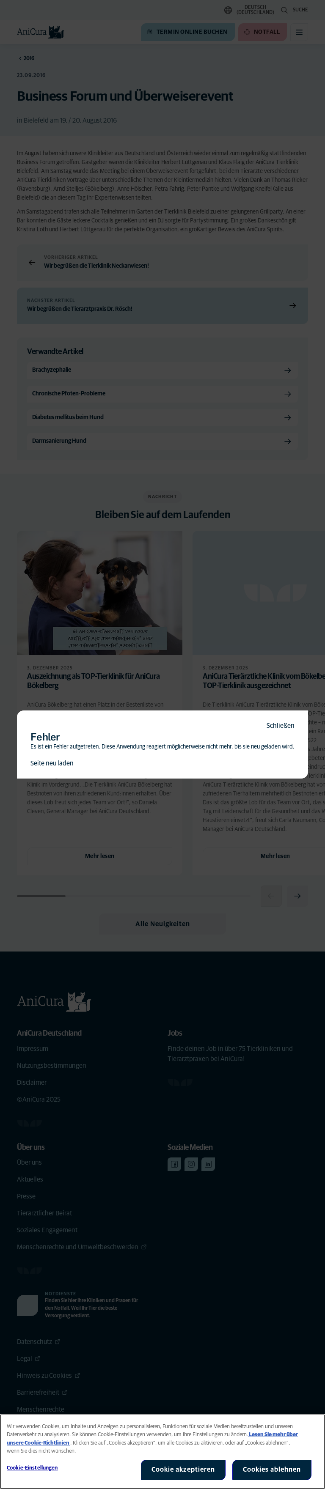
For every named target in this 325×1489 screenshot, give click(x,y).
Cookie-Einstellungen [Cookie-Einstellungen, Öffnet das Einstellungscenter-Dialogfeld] (32, 1468)
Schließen (281, 725)
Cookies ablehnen (272, 1469)
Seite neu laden (52, 763)
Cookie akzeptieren (183, 1469)
